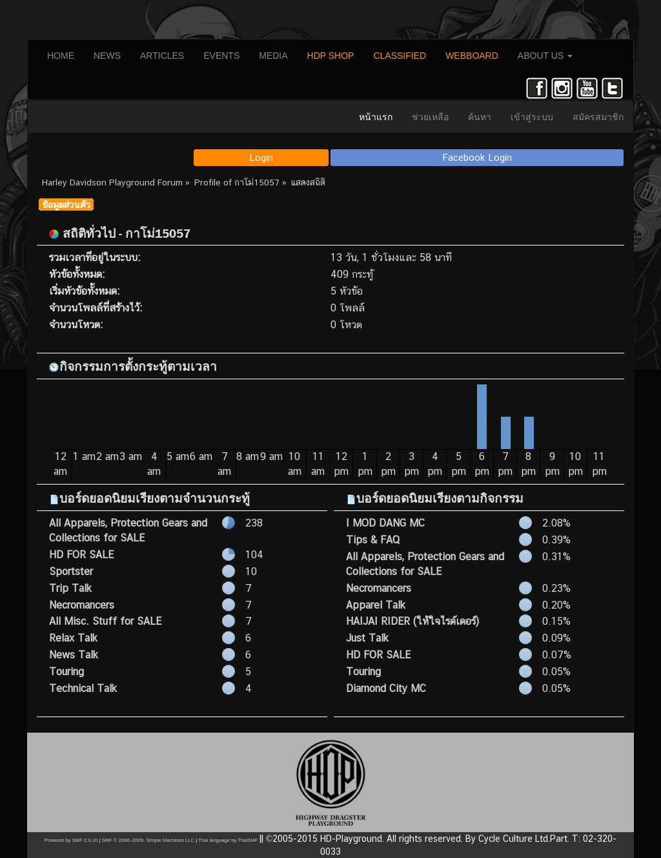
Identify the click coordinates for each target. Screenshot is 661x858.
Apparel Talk (375, 605)
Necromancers (81, 605)
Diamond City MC (386, 688)
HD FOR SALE (81, 555)
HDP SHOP (330, 55)
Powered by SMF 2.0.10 (71, 840)
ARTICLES (162, 55)
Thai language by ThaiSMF (228, 840)
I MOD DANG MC (385, 523)
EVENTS (221, 55)
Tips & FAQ (373, 540)
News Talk (73, 655)
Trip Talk (70, 588)
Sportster (71, 571)
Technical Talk (83, 688)
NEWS (107, 55)
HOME (60, 55)
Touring (66, 671)
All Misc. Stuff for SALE (105, 621)
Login (261, 157)
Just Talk (367, 638)
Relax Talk (73, 638)
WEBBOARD (471, 55)
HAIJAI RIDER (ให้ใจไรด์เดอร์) (412, 621)
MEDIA (273, 55)
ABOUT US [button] (545, 55)
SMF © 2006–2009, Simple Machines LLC (147, 840)
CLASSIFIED (399, 55)
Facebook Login (477, 157)
